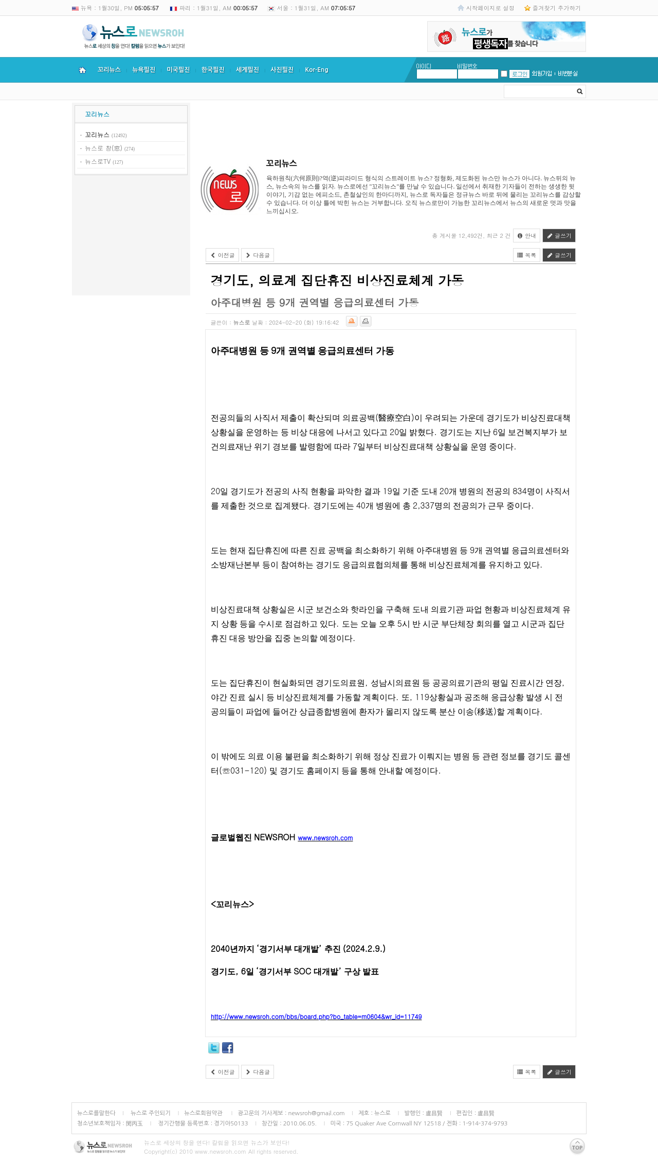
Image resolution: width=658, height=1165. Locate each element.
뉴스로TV (98, 161)
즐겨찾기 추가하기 (557, 8)
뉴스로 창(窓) (103, 147)
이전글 (222, 255)
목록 (527, 255)
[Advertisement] (131, 237)
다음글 (257, 255)
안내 (527, 235)
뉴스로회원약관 (204, 1113)
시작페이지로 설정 (490, 8)
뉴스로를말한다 (96, 1113)
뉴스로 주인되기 (150, 1113)
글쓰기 (559, 235)
